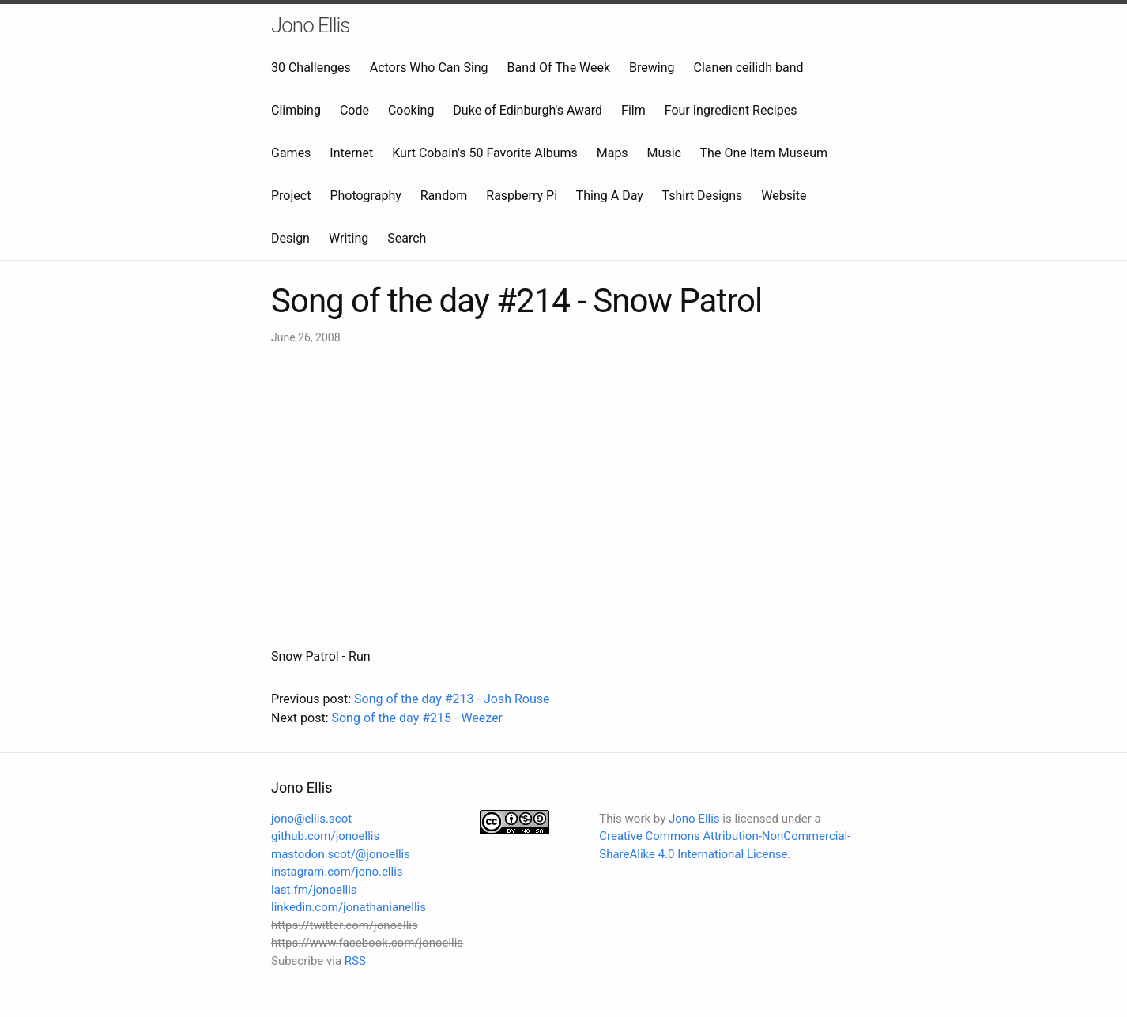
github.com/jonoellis (325, 836)
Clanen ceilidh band (749, 67)
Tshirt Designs (702, 195)
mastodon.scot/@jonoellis (340, 854)
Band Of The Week (559, 67)
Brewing (651, 67)
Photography (365, 195)
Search (406, 238)
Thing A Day (609, 195)
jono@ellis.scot (311, 819)
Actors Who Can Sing (429, 67)
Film (633, 110)
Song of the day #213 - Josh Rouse (451, 698)
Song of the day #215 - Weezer (417, 717)
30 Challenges (311, 67)
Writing (348, 238)
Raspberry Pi (521, 195)
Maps (612, 152)
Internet (351, 152)
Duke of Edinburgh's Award (527, 110)
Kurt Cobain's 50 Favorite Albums (485, 152)
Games (291, 152)
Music (664, 152)
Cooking (411, 110)
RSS (355, 961)
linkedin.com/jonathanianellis (348, 907)
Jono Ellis (310, 25)
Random (444, 195)
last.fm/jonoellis (314, 890)
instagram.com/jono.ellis (337, 871)
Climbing (296, 110)
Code (354, 110)
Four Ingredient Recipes (731, 110)
